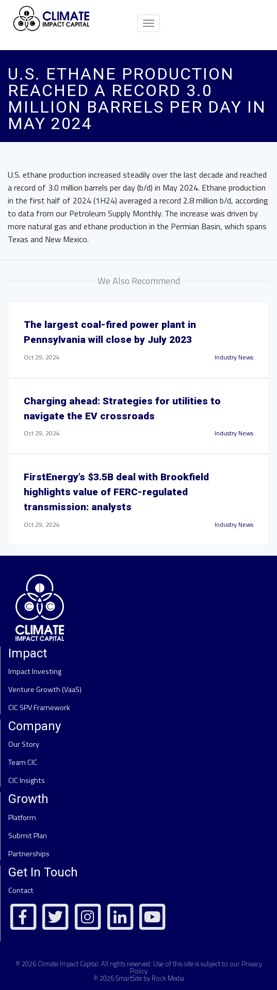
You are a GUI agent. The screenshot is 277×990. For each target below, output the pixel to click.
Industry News (234, 357)
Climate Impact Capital (68, 963)
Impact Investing (34, 671)
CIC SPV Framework (39, 707)
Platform (22, 817)
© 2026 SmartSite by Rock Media (138, 978)
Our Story (23, 744)
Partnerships (29, 853)
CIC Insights (26, 780)
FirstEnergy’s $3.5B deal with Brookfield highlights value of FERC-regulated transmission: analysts (116, 492)
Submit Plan (27, 835)
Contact (21, 890)
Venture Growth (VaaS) (45, 689)
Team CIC (22, 762)
